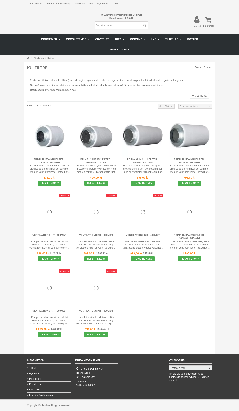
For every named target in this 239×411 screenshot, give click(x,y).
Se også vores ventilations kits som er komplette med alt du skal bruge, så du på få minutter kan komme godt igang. (97, 85)
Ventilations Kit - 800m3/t (96, 310)
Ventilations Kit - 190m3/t (49, 235)
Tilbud (114, 3)
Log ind (197, 26)
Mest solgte (35, 378)
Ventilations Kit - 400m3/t (143, 235)
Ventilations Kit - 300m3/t (96, 235)
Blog (91, 3)
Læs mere (199, 95)
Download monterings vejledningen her (52, 90)
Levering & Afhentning (58, 3)
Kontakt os (79, 3)
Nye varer (102, 3)
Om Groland (35, 3)
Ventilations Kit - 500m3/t (49, 310)
